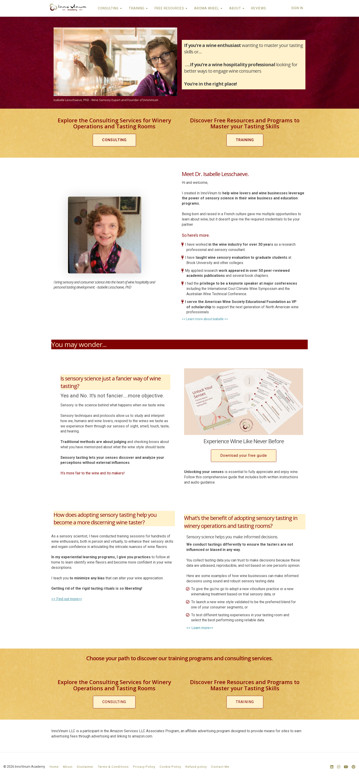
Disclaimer (85, 766)
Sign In (297, 8)
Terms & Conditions (113, 766)
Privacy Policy (144, 766)
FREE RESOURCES (170, 8)
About (68, 766)
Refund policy (196, 766)
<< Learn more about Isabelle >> (205, 319)
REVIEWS (258, 8)
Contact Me (220, 766)
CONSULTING (110, 8)
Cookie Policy (170, 766)
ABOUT (236, 8)
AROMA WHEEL (208, 8)
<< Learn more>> (199, 628)
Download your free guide (243, 455)
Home (54, 766)
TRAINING (137, 8)
